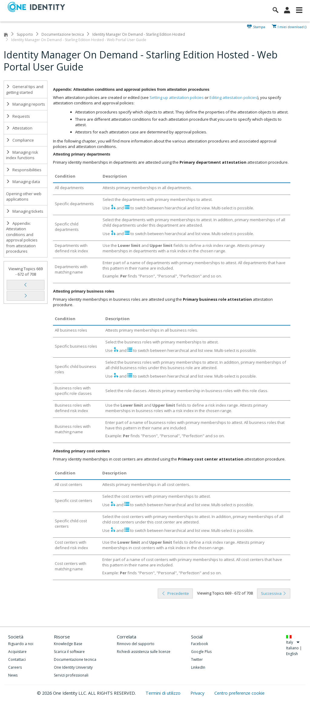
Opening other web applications (23, 196)
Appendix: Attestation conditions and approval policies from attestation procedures (22, 237)
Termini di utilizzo (164, 693)
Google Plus (201, 651)
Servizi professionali (71, 675)
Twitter (197, 659)
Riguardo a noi (20, 643)
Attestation (19, 128)
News (13, 675)
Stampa (259, 26)
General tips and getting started (24, 89)
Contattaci (17, 659)
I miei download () (292, 26)
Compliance (20, 140)
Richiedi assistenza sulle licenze (143, 651)
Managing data (23, 181)
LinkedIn (198, 667)
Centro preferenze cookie (239, 693)
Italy (293, 642)
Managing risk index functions (22, 155)
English (292, 653)
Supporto (25, 34)
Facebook (199, 643)
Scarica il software (69, 651)
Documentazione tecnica (62, 34)
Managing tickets (24, 211)
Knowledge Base (68, 643)
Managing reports (25, 104)
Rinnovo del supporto (135, 643)
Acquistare (17, 651)
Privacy (198, 693)
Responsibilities (23, 169)
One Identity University (73, 667)
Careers (15, 667)
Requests (18, 116)
